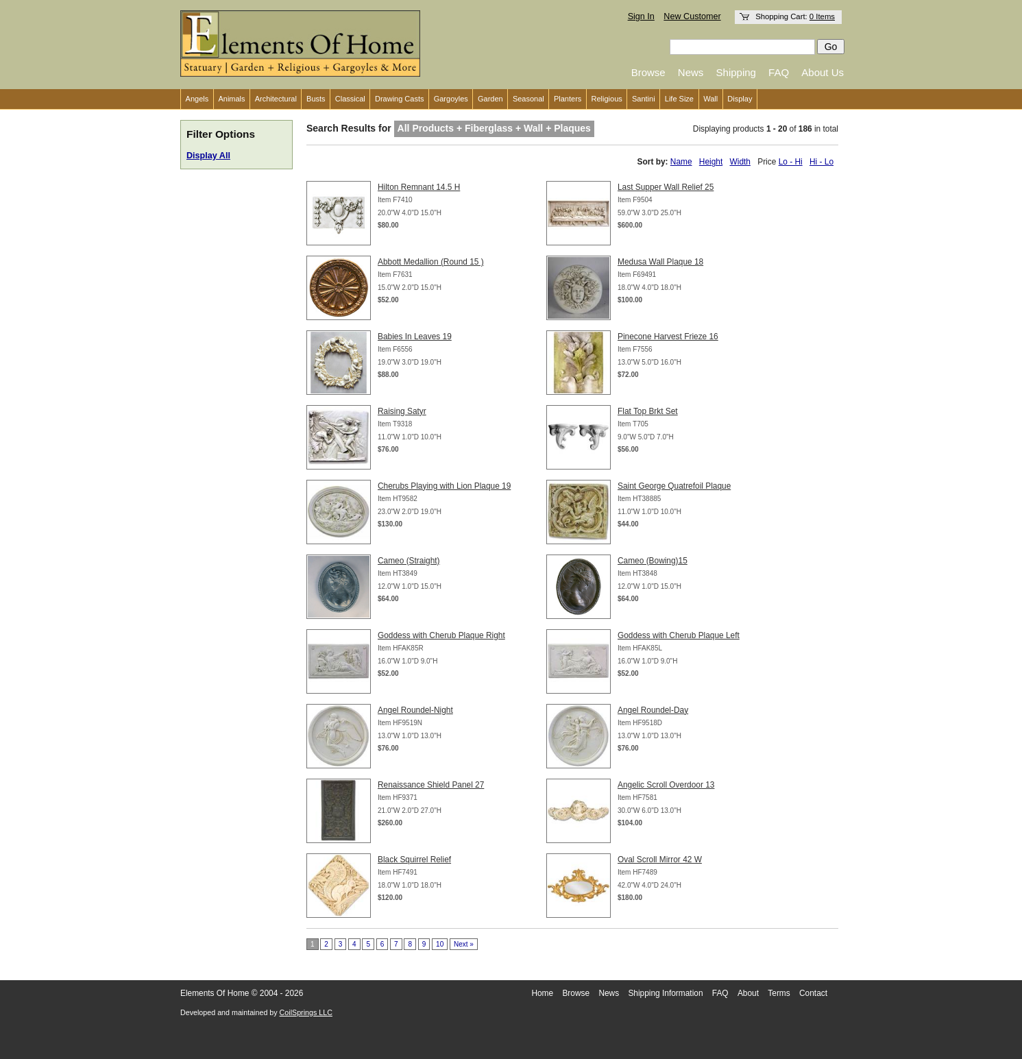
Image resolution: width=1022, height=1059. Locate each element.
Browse (648, 72)
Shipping (736, 72)
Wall (710, 99)
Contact (813, 993)
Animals (231, 99)
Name (681, 162)
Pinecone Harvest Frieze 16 (668, 336)
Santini (643, 99)
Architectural (276, 99)
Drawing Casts (399, 99)
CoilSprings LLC (306, 1012)
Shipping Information (665, 993)
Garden (490, 99)
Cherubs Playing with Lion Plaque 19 (444, 486)
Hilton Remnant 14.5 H (419, 187)
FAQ (778, 72)
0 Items (822, 16)
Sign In (641, 16)
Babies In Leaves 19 (415, 336)
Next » (464, 944)
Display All (208, 155)
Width (740, 162)
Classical (350, 99)
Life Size (679, 99)
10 (439, 944)
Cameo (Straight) (409, 560)
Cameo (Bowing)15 (653, 560)
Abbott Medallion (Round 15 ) (431, 262)
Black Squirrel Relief (414, 859)
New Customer (692, 16)
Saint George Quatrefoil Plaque (674, 486)
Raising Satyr (402, 411)
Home (542, 993)
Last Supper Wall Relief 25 (666, 187)
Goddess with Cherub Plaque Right (441, 635)
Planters (567, 99)
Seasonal (528, 99)
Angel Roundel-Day (653, 710)
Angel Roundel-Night (415, 710)
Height (710, 162)
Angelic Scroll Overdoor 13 (666, 785)
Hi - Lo (822, 162)
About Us (822, 72)
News (691, 72)
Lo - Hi (791, 162)
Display (739, 99)
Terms (779, 993)
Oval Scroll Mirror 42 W (660, 859)
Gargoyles (451, 99)
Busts (316, 99)
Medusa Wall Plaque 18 (660, 262)
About (748, 993)
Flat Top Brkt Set (648, 411)
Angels (197, 99)
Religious (607, 99)
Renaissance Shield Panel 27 (431, 785)
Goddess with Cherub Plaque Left (679, 635)
